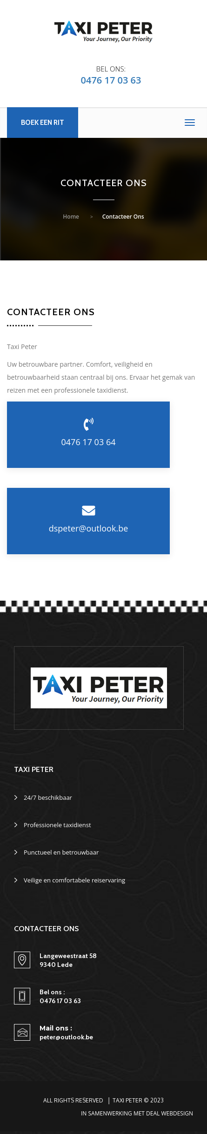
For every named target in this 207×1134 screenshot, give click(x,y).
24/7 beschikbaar (48, 797)
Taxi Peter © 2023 (138, 1100)
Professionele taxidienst (57, 825)
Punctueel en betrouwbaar (61, 852)
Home (71, 216)
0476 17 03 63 (111, 80)
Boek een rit (42, 122)
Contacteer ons (123, 216)
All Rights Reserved (73, 1100)
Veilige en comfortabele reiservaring (74, 880)
